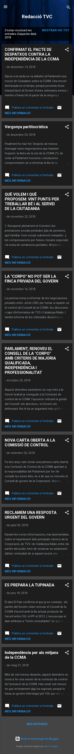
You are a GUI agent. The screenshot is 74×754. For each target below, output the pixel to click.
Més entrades (37, 724)
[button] (67, 50)
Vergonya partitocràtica (26, 126)
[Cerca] (68, 8)
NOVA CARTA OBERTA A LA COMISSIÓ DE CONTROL (30, 442)
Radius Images (51, 746)
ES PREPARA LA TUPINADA (29, 585)
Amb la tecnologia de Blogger (37, 739)
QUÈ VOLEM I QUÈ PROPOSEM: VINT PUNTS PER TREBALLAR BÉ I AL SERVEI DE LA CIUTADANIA (32, 201)
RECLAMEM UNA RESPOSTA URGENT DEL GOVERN (30, 515)
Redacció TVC (37, 16)
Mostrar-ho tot (55, 30)
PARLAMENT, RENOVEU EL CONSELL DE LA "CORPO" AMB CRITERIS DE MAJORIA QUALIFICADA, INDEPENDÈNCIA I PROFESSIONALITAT (30, 360)
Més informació (18, 113)
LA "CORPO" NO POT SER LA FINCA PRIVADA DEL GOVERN (31, 278)
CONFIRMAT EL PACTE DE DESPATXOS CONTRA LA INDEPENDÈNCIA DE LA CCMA (32, 54)
